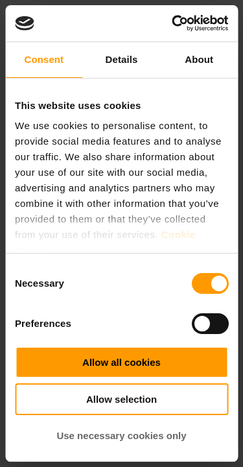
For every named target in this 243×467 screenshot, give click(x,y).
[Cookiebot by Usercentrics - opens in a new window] (173, 23)
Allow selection (121, 399)
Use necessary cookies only (121, 435)
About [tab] (199, 59)
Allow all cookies (121, 362)
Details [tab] (122, 59)
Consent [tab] (44, 59)
